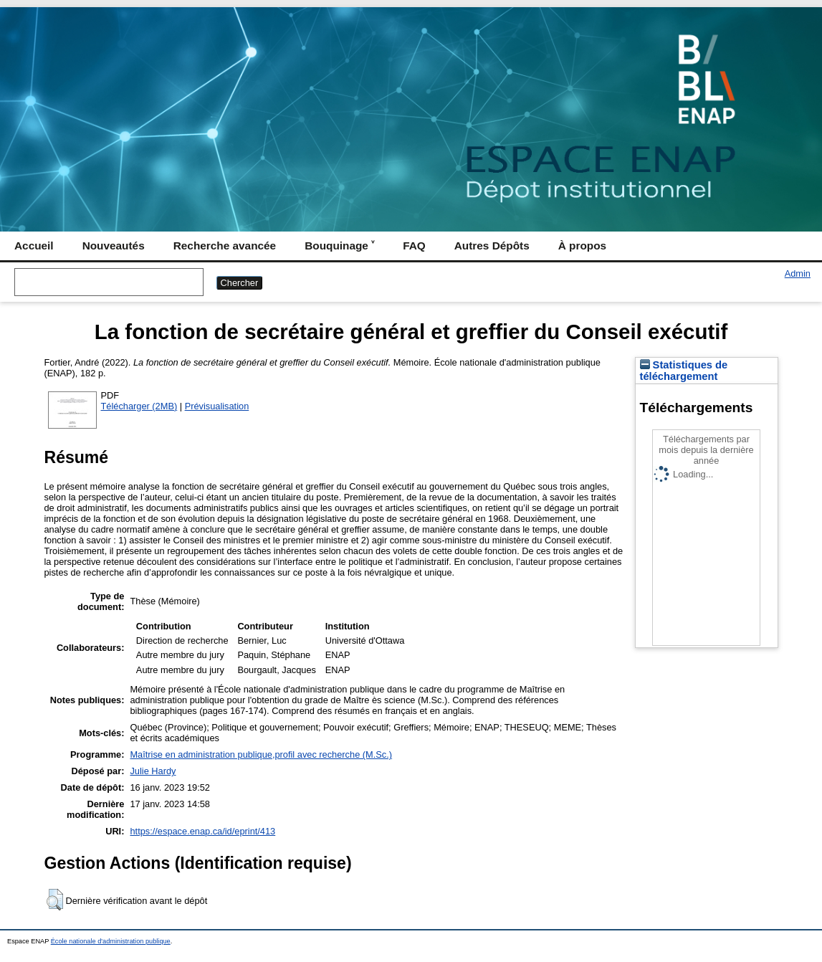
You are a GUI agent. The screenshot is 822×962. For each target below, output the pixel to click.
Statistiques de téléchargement (684, 370)
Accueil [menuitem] (34, 245)
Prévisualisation (217, 406)
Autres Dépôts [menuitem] (492, 245)
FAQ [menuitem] (414, 245)
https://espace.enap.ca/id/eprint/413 (202, 831)
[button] (55, 899)
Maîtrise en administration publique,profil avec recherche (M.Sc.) (261, 754)
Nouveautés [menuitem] (113, 245)
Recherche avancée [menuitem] (224, 245)
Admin (798, 273)
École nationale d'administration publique (111, 941)
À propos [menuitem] (582, 245)
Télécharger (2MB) (139, 406)
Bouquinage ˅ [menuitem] (339, 245)
